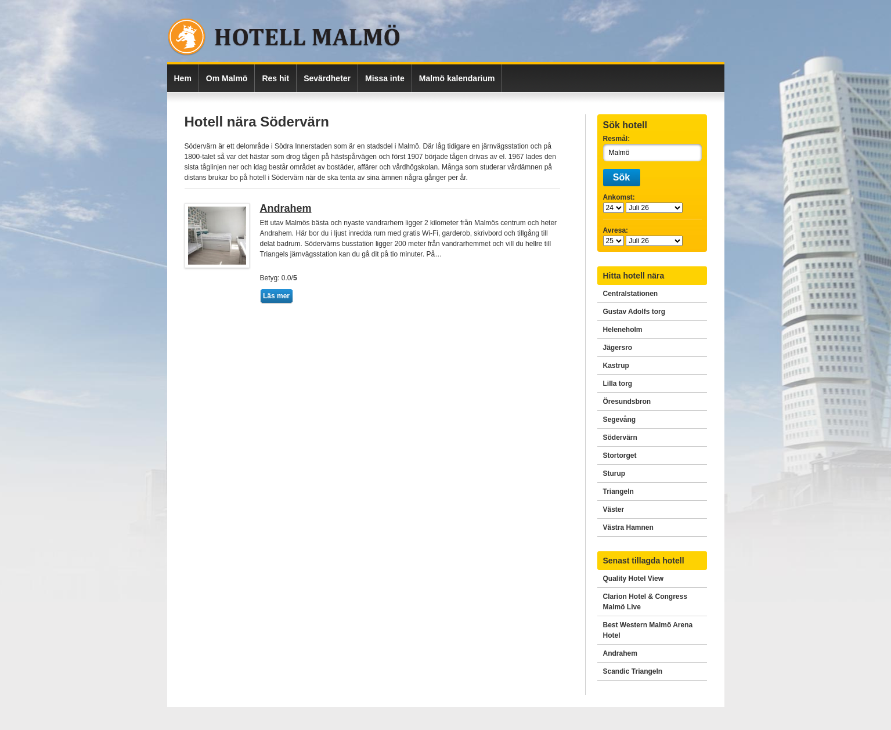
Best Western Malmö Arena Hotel (648, 630)
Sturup (614, 473)
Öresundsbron (627, 401)
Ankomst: (619, 197)
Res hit (275, 78)
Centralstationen (630, 294)
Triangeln (618, 491)
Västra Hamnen (628, 527)
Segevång (619, 419)
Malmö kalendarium (457, 78)
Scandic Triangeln (633, 671)
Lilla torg (618, 384)
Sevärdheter (327, 78)
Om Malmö (227, 78)
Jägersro (618, 348)
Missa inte (385, 78)
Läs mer (276, 296)
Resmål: (616, 139)
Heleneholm (623, 330)
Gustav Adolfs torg (634, 312)
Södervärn (620, 437)
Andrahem (286, 208)
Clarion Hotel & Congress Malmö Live (645, 601)
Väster (614, 509)
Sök (621, 177)
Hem (183, 78)
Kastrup (616, 366)
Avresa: (616, 230)
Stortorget (620, 455)
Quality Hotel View (633, 578)
